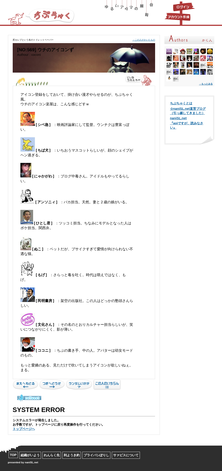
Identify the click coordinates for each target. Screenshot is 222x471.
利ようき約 (72, 455)
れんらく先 (52, 455)
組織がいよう (30, 455)
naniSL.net (178, 118)
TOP (13, 455)
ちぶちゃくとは (181, 103)
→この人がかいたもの (143, 40)
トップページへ (24, 429)
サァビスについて (126, 455)
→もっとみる (205, 84)
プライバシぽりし (96, 455)
